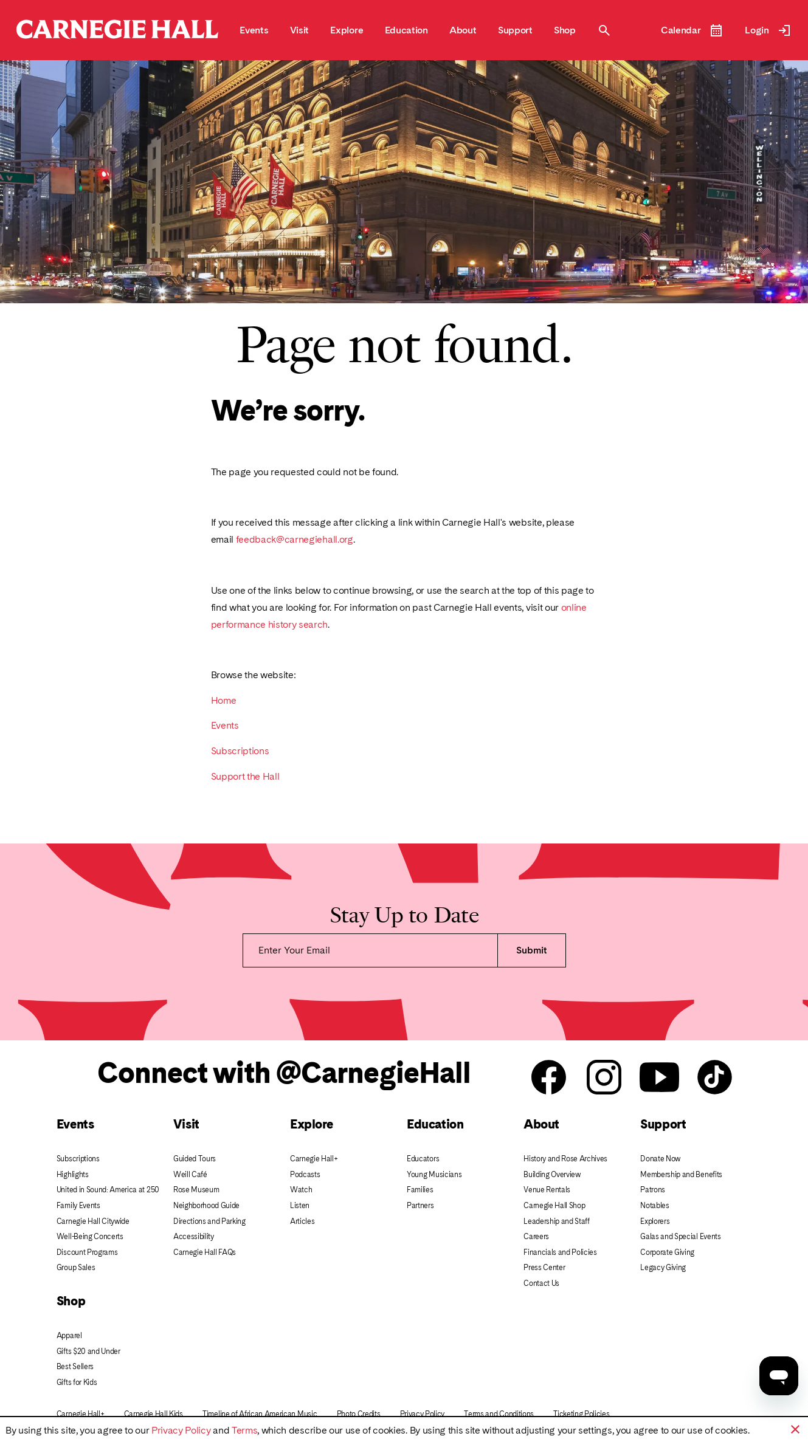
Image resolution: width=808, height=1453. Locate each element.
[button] (795, 1429)
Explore (311, 1124)
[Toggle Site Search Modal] (604, 30)
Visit (186, 1124)
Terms (244, 1430)
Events (225, 725)
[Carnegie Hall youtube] (659, 1078)
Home (224, 700)
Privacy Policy (181, 1430)
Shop (71, 1300)
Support (663, 1124)
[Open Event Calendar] (692, 30)
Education (435, 1124)
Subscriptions (240, 751)
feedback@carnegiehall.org (294, 539)
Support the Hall (245, 776)
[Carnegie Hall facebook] (548, 1078)
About (541, 1124)
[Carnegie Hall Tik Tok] (714, 1078)
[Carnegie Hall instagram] (604, 1078)
